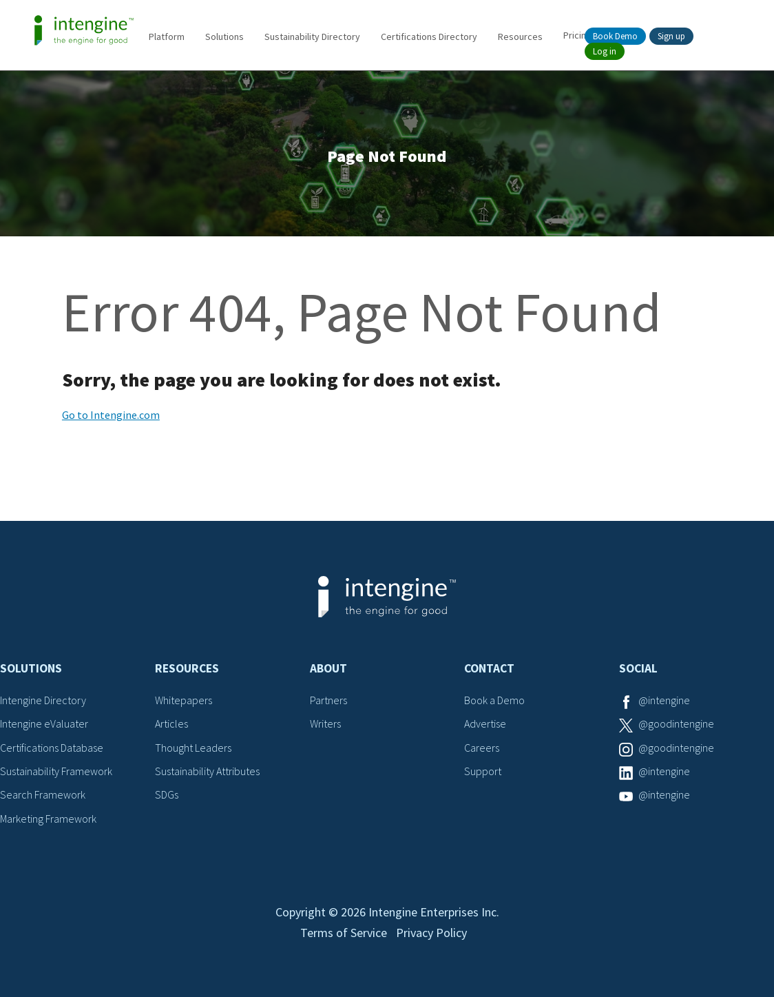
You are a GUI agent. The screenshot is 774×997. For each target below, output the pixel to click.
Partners (328, 700)
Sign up (671, 36)
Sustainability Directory (312, 36)
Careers (481, 747)
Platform (167, 36)
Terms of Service (343, 933)
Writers (325, 723)
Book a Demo (494, 700)
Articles (171, 723)
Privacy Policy (431, 933)
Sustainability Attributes (207, 771)
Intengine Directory (43, 700)
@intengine (664, 700)
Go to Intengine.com (111, 415)
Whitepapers (183, 700)
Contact (489, 668)
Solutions (224, 36)
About (328, 668)
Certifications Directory (429, 36)
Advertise (485, 723)
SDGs (166, 794)
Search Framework (42, 794)
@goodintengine (676, 723)
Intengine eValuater (44, 723)
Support (482, 771)
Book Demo (615, 36)
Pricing (577, 35)
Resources (520, 36)
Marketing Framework (48, 818)
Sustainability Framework (56, 771)
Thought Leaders (193, 747)
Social (638, 668)
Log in (604, 51)
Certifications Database (51, 747)
